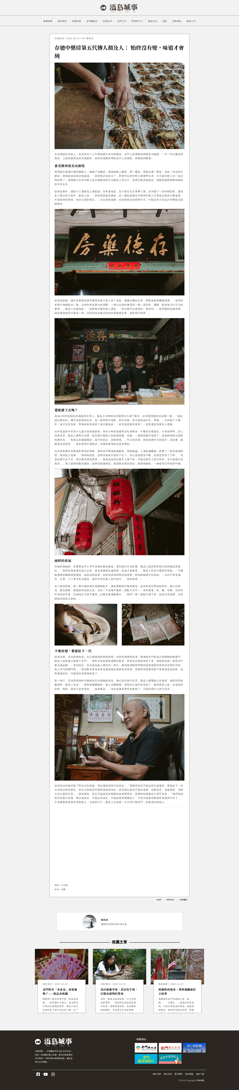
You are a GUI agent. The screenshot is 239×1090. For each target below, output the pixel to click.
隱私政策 (168, 1073)
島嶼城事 (47, 21)
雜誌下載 (200, 1073)
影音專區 (189, 1073)
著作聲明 (178, 1073)
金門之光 (121, 21)
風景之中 (191, 21)
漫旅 (164, 21)
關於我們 (157, 1073)
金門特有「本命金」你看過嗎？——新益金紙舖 (60, 991)
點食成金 (152, 21)
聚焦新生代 (137, 21)
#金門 (158, 899)
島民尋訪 (62, 21)
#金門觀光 (183, 899)
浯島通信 (176, 21)
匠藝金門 (107, 21)
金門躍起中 (92, 21)
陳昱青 (90, 38)
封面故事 (76, 21)
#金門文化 (170, 899)
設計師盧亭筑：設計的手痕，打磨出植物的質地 (119, 991)
